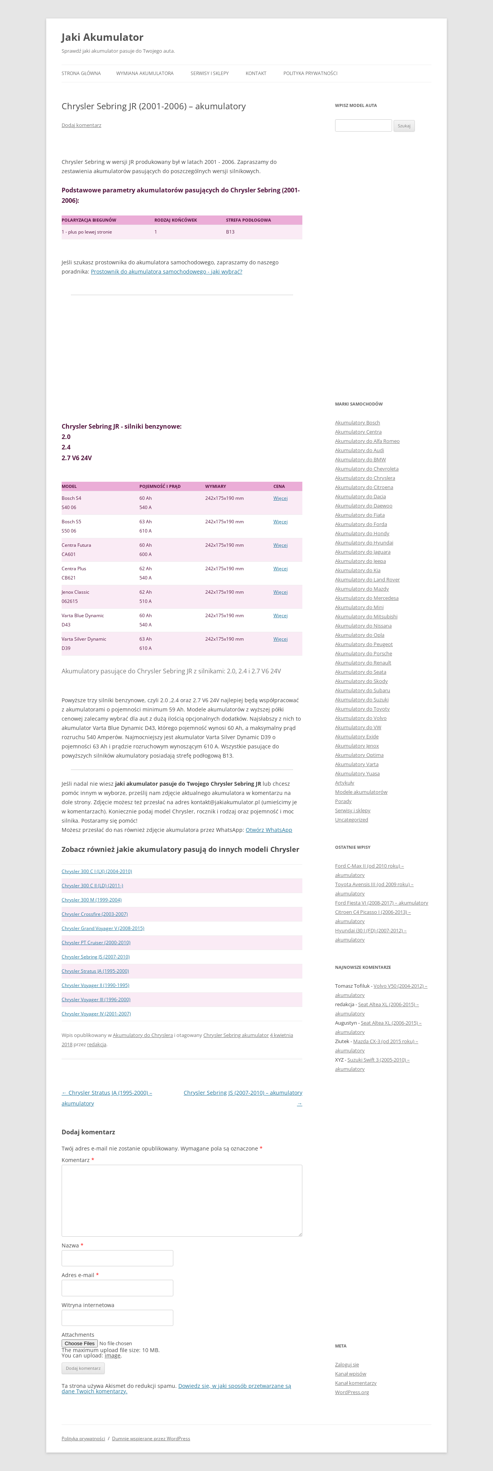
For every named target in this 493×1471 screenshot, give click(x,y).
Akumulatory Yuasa (357, 773)
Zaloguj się (347, 1364)
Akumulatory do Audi (359, 450)
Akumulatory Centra (358, 431)
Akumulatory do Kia (358, 570)
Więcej (280, 498)
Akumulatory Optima (359, 754)
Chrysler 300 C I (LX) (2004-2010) (97, 871)
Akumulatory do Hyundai (364, 542)
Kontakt (256, 73)
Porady (343, 801)
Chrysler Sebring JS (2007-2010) (96, 956)
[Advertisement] (182, 358)
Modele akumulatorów (361, 791)
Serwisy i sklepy (210, 73)
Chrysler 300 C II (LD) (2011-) (92, 885)
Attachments (78, 1334)
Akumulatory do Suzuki (362, 699)
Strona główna (81, 73)
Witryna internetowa (88, 1305)
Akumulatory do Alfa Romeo (367, 440)
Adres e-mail (80, 1275)
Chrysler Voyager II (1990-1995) (95, 985)
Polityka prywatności (310, 73)
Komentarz (78, 1160)
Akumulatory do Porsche (363, 653)
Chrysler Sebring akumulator (236, 1035)
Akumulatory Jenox (357, 745)
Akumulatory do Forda (361, 524)
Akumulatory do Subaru (362, 690)
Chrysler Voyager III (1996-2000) (96, 999)
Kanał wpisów (350, 1373)
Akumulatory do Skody (361, 681)
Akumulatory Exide (357, 736)
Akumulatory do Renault (363, 662)
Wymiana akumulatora (145, 73)
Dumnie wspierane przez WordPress (151, 1438)
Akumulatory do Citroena (364, 487)
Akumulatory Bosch (357, 422)
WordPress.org (352, 1392)
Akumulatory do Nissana (363, 625)
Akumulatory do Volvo (361, 718)
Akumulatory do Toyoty (362, 708)
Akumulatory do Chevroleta (367, 468)
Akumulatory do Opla (359, 634)
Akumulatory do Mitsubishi (366, 616)
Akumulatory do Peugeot (364, 644)
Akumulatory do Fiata (360, 514)
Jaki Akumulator (103, 37)
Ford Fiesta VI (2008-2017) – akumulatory (381, 902)
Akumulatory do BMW (360, 459)
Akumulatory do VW (358, 727)
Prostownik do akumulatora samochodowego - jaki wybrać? (166, 271)
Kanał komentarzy (356, 1382)
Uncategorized (351, 819)
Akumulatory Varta (357, 764)
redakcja (96, 1044)
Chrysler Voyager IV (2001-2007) (96, 1013)
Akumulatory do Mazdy (362, 588)
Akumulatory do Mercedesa (367, 597)
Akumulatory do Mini (359, 607)
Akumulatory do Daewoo (363, 505)
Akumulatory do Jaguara (363, 551)
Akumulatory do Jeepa (360, 561)
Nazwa (73, 1245)
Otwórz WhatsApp (269, 829)
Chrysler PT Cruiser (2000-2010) (96, 942)
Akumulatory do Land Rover (367, 579)
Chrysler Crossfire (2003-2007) (95, 914)
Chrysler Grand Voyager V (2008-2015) (103, 928)
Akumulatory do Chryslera (143, 1035)
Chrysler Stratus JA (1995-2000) (95, 971)
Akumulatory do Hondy (362, 533)
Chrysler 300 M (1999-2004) (92, 900)
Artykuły (344, 782)
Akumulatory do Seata (360, 671)
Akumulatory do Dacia (360, 496)
